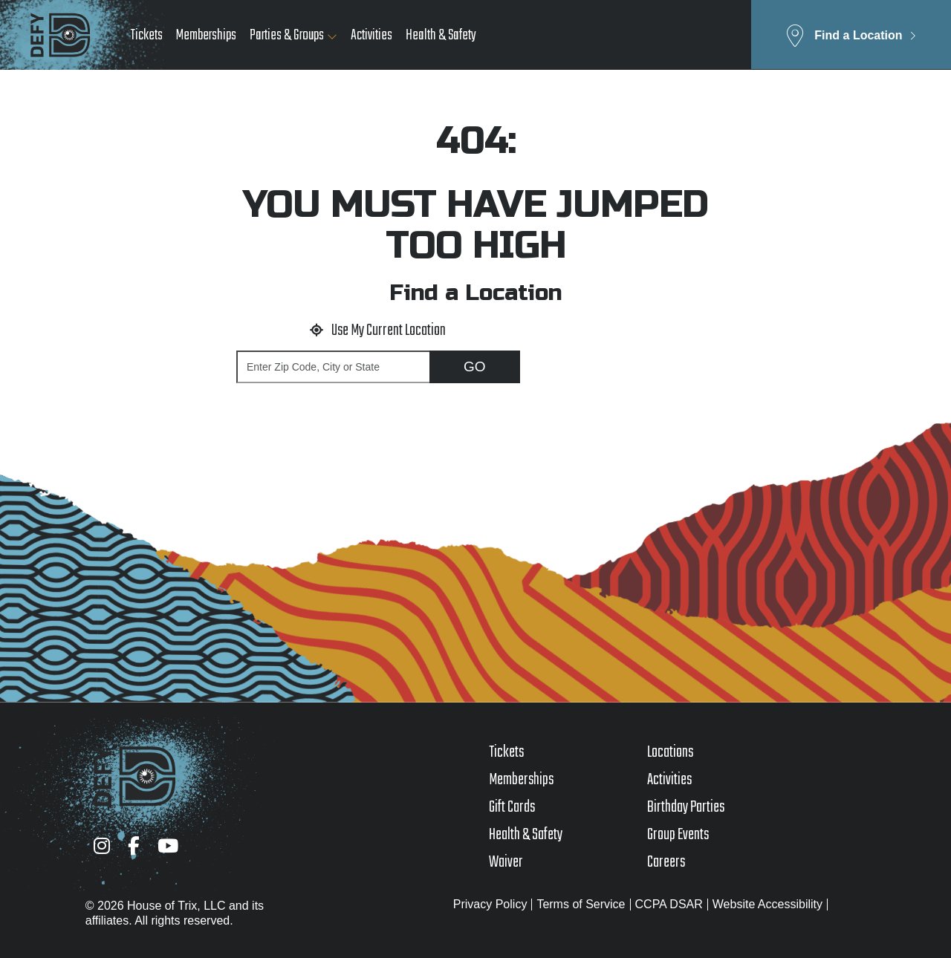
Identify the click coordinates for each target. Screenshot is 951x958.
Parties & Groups (287, 35)
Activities (371, 35)
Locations (670, 752)
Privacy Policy (490, 904)
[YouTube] (168, 845)
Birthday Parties (685, 807)
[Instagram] (102, 845)
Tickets (147, 35)
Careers (666, 862)
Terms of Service (580, 904)
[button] (851, 34)
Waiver (506, 862)
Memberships (206, 35)
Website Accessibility (767, 904)
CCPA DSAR (669, 904)
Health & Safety (441, 35)
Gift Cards (512, 807)
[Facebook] (134, 845)
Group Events (678, 834)
